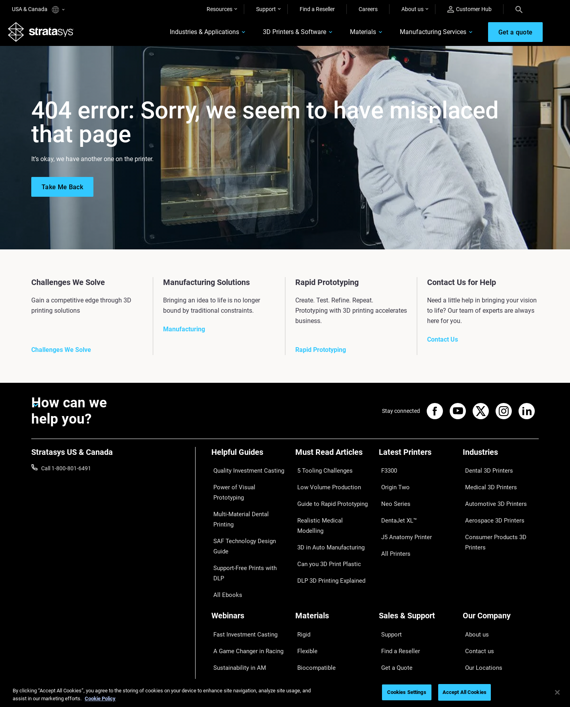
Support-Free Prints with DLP (247, 518)
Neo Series (392, 495)
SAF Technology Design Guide (247, 507)
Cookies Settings (406, 692)
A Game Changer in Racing (244, 588)
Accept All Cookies (464, 692)
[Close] (557, 692)
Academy (474, 623)
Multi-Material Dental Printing (247, 495)
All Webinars (226, 634)
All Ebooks (224, 530)
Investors (474, 646)
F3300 (387, 472)
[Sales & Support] (417, 563)
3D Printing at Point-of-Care (245, 611)
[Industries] (501, 459)
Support (266, 9)
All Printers (392, 530)
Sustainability (479, 634)
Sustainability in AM (235, 600)
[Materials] (333, 563)
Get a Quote (393, 600)
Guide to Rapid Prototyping (328, 495)
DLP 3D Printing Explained (327, 542)
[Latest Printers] (417, 459)
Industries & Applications (189, 34)
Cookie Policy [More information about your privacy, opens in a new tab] (100, 698)
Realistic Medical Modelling (328, 507)
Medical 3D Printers (486, 484)
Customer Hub (469, 9)
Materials (348, 34)
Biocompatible (313, 600)
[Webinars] (249, 563)
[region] (285, 693)
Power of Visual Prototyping (245, 484)
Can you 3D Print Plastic (324, 530)
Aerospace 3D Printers (490, 507)
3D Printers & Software (280, 34)
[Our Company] (501, 563)
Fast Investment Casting (241, 576)
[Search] (518, 9)
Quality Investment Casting (244, 472)
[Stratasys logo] (45, 34)
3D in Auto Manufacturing (327, 518)
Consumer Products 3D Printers (491, 523)
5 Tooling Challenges (320, 472)
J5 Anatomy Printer (403, 518)
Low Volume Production (324, 484)
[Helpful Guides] (249, 459)
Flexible (304, 588)
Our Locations (480, 600)
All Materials (310, 611)
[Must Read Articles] (333, 459)
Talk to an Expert (399, 611)
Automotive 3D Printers (491, 495)
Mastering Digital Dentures (243, 623)
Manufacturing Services (418, 34)
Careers (368, 9)
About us (412, 9)
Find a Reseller (317, 9)
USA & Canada (38, 9)
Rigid (301, 576)
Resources (219, 9)
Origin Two (392, 484)
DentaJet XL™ (396, 507)
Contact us (476, 588)
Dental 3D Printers (485, 472)
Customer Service (400, 634)
